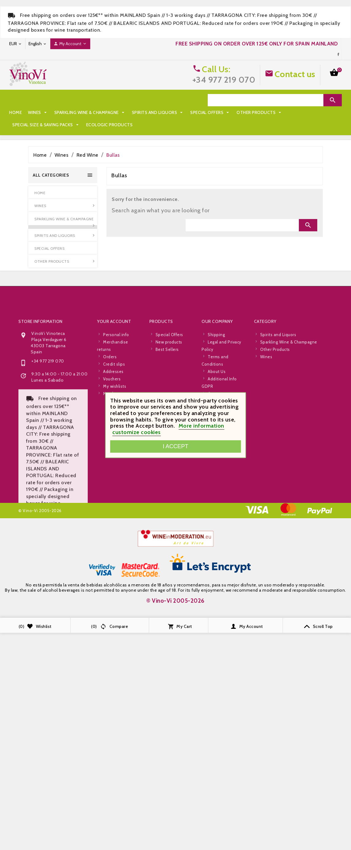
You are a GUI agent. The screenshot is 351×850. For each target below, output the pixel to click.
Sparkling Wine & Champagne (90, 100)
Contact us (295, 74)
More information (201, 426)
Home (15, 100)
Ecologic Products (35, 124)
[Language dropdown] (38, 43)
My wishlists (114, 467)
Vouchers (112, 460)
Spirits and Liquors (158, 100)
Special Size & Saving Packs (145, 112)
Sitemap (216, 482)
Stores (214, 490)
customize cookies (136, 432)
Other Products (82, 112)
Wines (38, 100)
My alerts (112, 475)
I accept (175, 446)
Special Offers (32, 112)
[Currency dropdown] (15, 43)
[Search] (265, 100)
